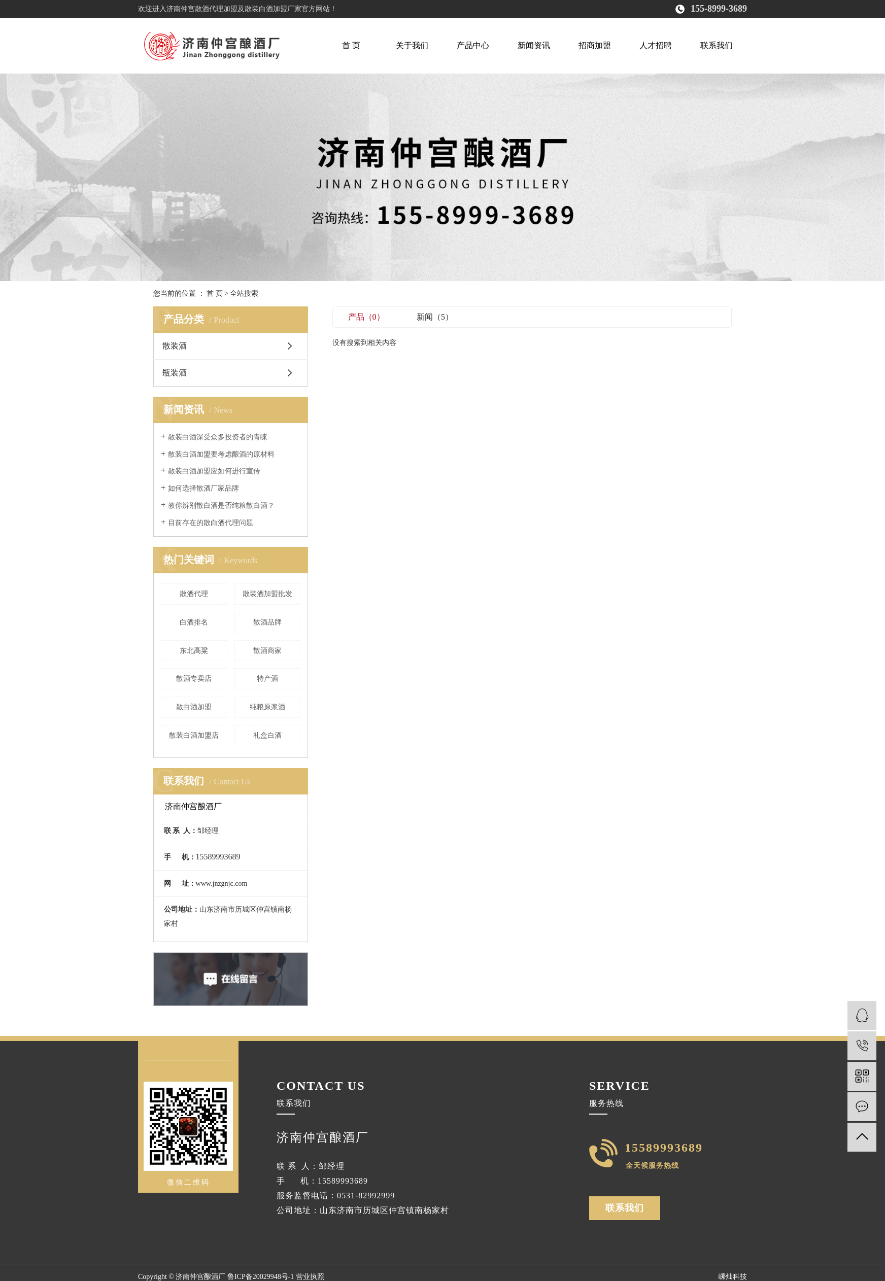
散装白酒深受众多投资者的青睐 (217, 437)
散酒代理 (194, 594)
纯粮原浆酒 (267, 707)
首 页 (351, 45)
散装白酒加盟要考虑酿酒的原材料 (221, 454)
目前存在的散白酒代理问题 (210, 523)
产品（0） (366, 317)
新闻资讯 (534, 45)
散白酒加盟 (194, 707)
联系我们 (716, 45)
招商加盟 (594, 45)
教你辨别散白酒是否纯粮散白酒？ (221, 505)
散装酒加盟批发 (267, 594)
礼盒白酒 (267, 735)
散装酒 (174, 345)
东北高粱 (194, 650)
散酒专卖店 (194, 678)
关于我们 (412, 45)
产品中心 (473, 45)
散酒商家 (267, 650)
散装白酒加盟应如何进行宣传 (214, 471)
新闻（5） (435, 317)
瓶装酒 (174, 372)
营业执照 (310, 1276)
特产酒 (267, 678)
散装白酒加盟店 (194, 735)
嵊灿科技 (733, 1276)
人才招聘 (655, 45)
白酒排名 (194, 622)
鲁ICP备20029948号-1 (260, 1276)
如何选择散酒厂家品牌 (203, 488)
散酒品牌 (267, 622)
